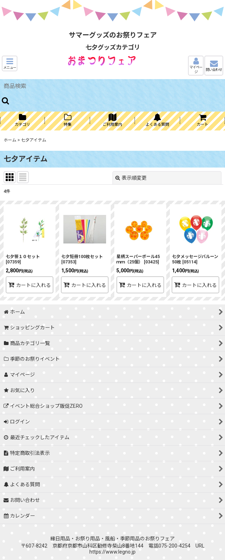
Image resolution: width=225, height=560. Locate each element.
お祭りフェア (160, 538)
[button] (9, 63)
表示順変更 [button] (131, 178)
